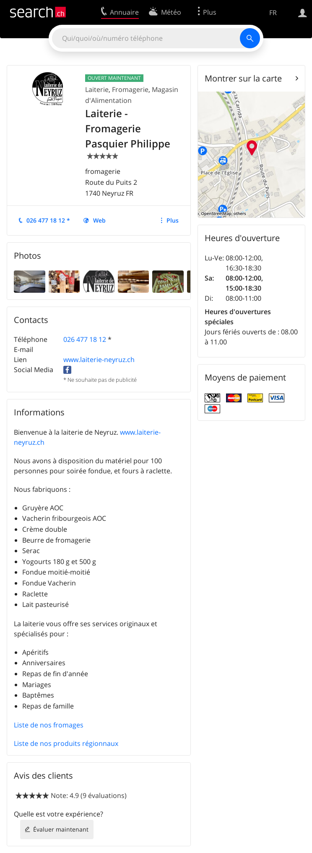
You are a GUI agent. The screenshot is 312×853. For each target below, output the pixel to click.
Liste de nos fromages (48, 725)
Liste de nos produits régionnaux (66, 743)
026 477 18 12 (84, 339)
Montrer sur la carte (243, 78)
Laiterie (97, 89)
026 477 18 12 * (48, 220)
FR (273, 12)
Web (99, 220)
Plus (172, 220)
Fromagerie (130, 89)
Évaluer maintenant (60, 829)
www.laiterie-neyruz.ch (99, 359)
